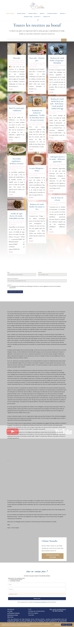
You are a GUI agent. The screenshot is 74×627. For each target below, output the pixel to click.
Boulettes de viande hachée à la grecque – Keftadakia (57, 60)
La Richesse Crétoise (52, 13)
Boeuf (17, 60)
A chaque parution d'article (15, 579)
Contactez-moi (46, 16)
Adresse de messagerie (12, 278)
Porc (30, 124)
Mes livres (62, 13)
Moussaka (16, 58)
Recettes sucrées (21, 13)
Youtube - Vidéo (37, 64)
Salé (10, 62)
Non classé (21, 166)
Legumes (22, 60)
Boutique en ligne (12, 615)
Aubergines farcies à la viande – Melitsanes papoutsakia (57, 159)
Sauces (43, 173)
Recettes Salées (10, 13)
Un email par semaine (14, 580)
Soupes (20, 168)
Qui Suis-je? (37, 16)
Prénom (40, 272)
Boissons (42, 13)
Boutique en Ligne (28, 16)
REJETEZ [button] (63, 624)
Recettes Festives (32, 13)
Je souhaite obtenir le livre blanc (15, 291)
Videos (30, 64)
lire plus (11, 89)
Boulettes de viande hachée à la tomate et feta (37, 206)
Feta (41, 63)
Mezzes (10, 222)
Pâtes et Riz (12, 168)
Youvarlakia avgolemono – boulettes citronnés (17, 161)
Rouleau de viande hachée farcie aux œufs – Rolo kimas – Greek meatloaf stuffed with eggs (57, 103)
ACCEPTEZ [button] (69, 624)
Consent (9, 284)
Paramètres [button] (57, 624)
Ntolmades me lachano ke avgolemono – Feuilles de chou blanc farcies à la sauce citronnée (37, 115)
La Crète (9, 611)
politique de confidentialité (40, 602)
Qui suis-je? (10, 609)
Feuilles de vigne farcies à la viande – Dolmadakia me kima (16, 215)
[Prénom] (37, 589)
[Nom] (37, 584)
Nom (8, 272)
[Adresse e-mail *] (37, 594)
